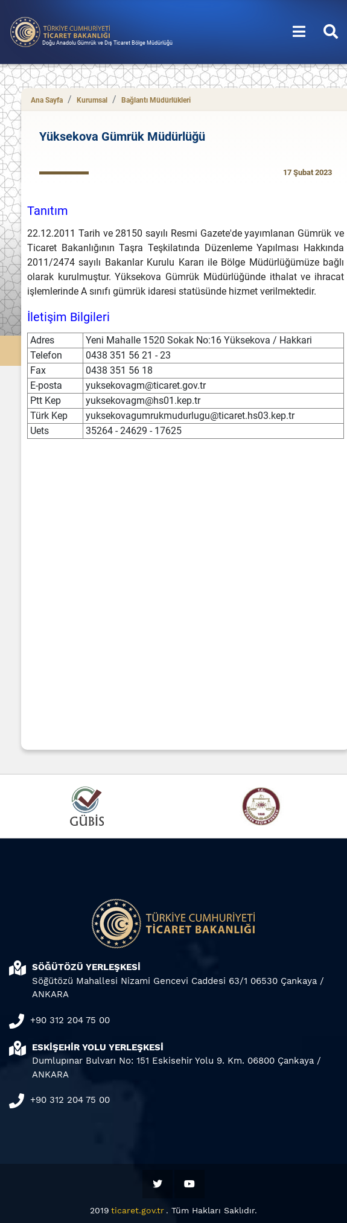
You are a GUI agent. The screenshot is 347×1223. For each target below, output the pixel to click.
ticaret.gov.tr (137, 1210)
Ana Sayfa (47, 100)
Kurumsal (92, 100)
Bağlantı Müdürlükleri (156, 100)
